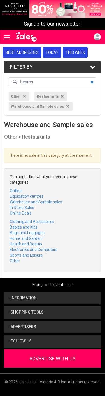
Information (22, 298)
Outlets (16, 190)
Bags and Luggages (27, 233)
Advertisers (22, 326)
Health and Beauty (26, 244)
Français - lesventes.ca (52, 284)
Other (15, 261)
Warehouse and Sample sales (36, 202)
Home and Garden (26, 238)
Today (52, 52)
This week (75, 52)
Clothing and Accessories (32, 221)
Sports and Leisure (26, 255)
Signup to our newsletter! (52, 24)
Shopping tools (26, 312)
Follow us (20, 341)
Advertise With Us (52, 359)
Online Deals (21, 213)
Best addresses (22, 52)
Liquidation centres (26, 196)
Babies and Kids (24, 227)
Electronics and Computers (33, 249)
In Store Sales (22, 207)
